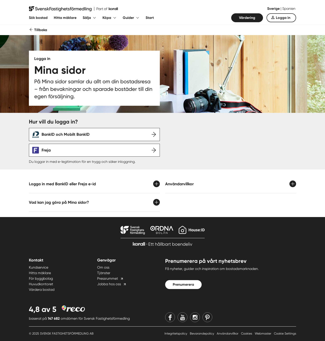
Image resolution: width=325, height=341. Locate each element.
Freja (46, 150)
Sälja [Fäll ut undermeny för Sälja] (87, 18)
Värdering (247, 18)
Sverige (274, 8)
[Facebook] (170, 317)
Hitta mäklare (65, 18)
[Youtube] (182, 317)
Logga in (283, 18)
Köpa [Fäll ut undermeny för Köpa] (106, 18)
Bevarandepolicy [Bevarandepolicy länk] (202, 333)
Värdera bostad (41, 289)
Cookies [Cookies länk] (247, 333)
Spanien (288, 8)
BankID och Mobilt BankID (66, 134)
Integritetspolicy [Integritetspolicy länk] (176, 333)
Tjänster (103, 273)
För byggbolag (41, 278)
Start (150, 18)
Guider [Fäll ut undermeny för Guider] (128, 18)
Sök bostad (38, 18)
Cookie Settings (285, 333)
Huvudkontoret (41, 284)
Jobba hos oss (109, 284)
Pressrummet (107, 278)
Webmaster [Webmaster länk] (263, 333)
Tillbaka (40, 30)
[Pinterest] (207, 317)
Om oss (103, 267)
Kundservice (38, 267)
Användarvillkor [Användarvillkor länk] (228, 333)
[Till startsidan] (73, 9)
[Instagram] (195, 317)
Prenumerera (183, 284)
